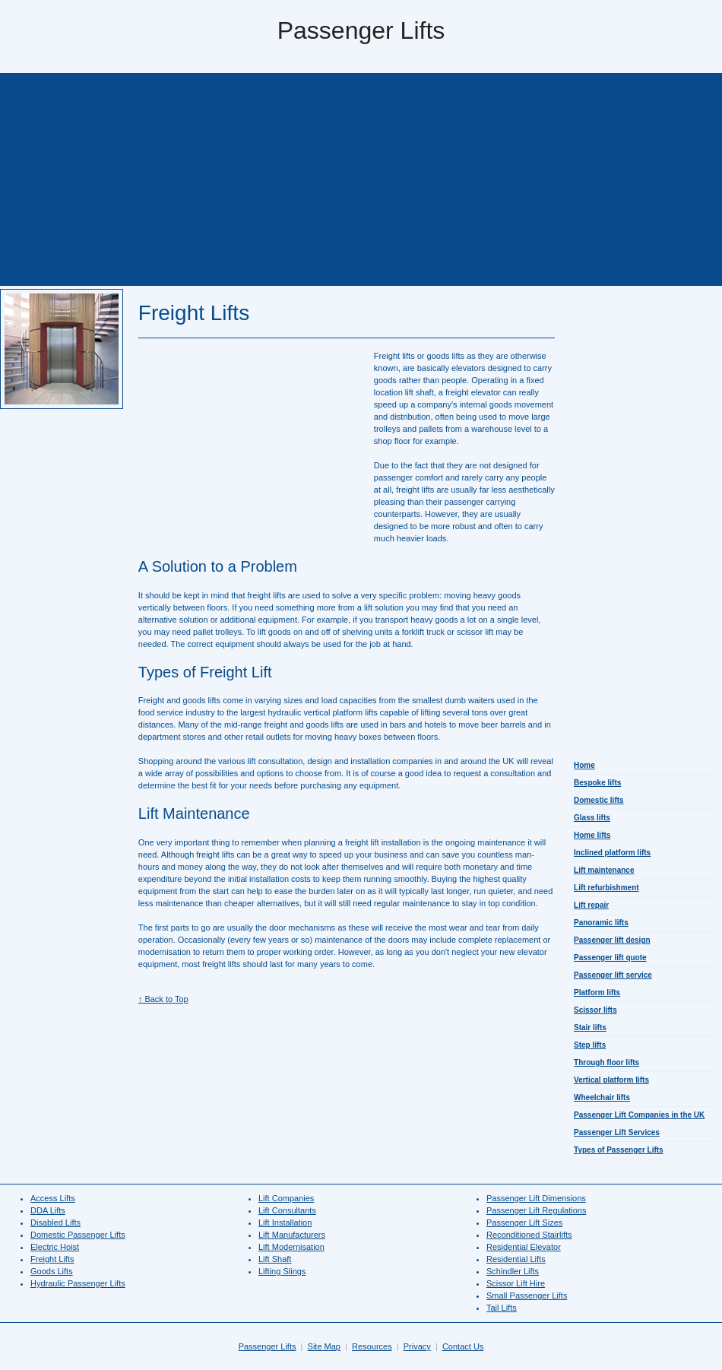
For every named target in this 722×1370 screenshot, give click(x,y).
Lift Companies (286, 1198)
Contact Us (462, 1346)
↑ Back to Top (163, 999)
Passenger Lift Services (617, 1132)
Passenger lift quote (610, 957)
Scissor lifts (595, 1010)
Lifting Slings (282, 1271)
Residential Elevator (523, 1246)
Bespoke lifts (597, 783)
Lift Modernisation (291, 1246)
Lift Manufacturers (291, 1234)
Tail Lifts (501, 1307)
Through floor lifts (606, 1062)
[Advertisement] (361, 179)
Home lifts (592, 835)
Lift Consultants (287, 1210)
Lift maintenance (604, 870)
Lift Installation (285, 1222)
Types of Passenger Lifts (618, 1150)
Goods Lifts (51, 1271)
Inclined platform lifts (612, 852)
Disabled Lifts (55, 1222)
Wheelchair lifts (602, 1097)
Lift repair (591, 905)
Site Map (324, 1346)
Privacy (417, 1346)
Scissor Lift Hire (515, 1283)
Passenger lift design (612, 940)
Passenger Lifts (267, 1346)
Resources (372, 1346)
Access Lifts (52, 1198)
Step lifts (590, 1045)
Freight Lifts (52, 1259)
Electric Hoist (54, 1246)
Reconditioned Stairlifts (529, 1234)
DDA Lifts (47, 1210)
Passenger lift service (613, 975)
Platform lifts (597, 992)
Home (584, 765)
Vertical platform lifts (611, 1080)
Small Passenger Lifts (526, 1295)
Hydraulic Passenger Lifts (77, 1283)
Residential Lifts (516, 1259)
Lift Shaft (274, 1259)
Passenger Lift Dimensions (536, 1198)
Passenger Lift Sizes (524, 1222)
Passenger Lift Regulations (536, 1210)
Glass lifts (592, 817)
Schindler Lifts (512, 1271)
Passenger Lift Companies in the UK (639, 1115)
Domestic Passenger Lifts (77, 1234)
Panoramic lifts (601, 922)
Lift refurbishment (606, 887)
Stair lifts (590, 1027)
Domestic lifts (599, 800)
